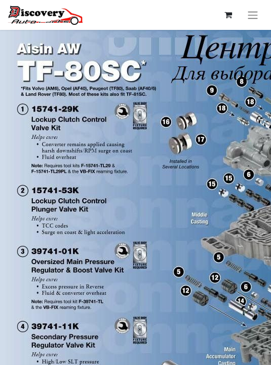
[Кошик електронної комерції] (228, 15)
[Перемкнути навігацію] (252, 15)
